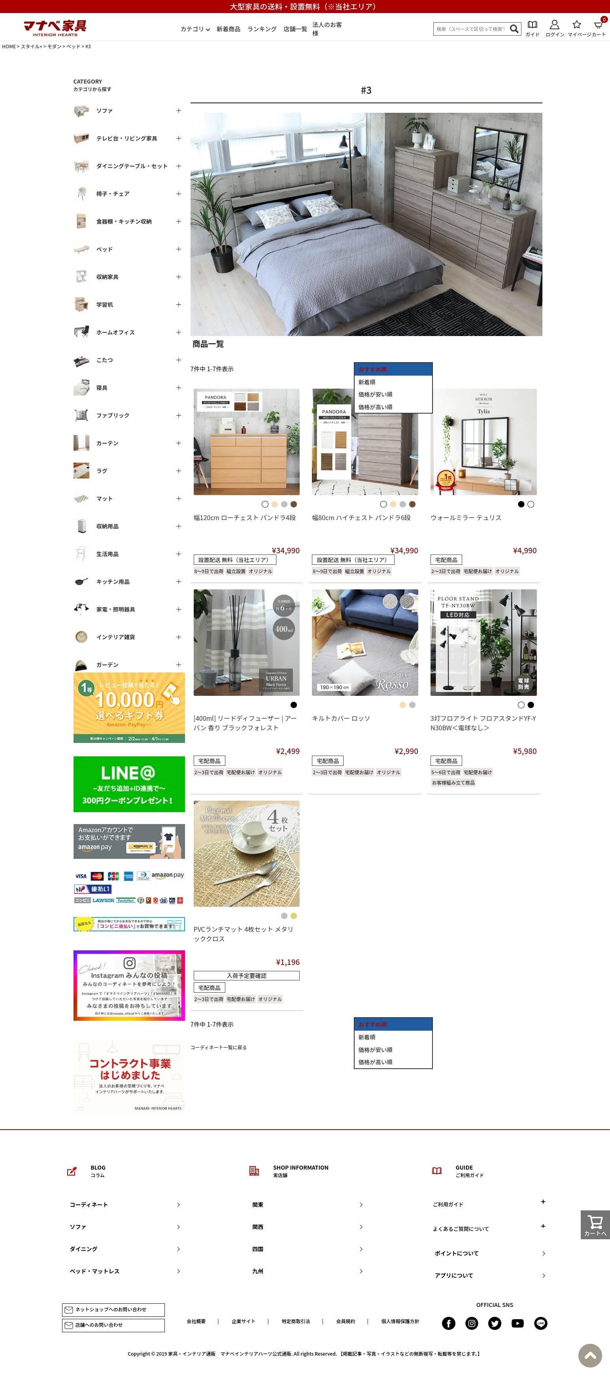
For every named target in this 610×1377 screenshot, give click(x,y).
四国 (257, 1249)
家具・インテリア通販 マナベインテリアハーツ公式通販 (229, 1353)
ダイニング (84, 1249)
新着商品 (228, 29)
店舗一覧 (296, 29)
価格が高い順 (376, 407)
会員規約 (345, 1321)
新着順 (367, 382)
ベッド (73, 46)
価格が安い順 (376, 394)
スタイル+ (31, 46)
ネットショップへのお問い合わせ (105, 1310)
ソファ (78, 1227)
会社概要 (196, 1321)
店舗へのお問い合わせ (93, 1325)
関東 (257, 1204)
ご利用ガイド (448, 1204)
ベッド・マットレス (95, 1271)
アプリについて (454, 1275)
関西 (257, 1227)
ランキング (262, 29)
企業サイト (243, 1321)
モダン (54, 46)
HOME (9, 46)
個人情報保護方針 (400, 1321)
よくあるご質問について (461, 1229)
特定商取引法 (295, 1321)
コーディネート (89, 1204)
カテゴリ (192, 29)
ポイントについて (457, 1253)
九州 (257, 1271)
